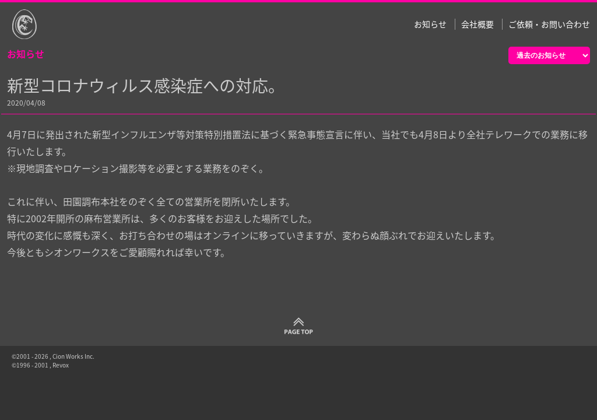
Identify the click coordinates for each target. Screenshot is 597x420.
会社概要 (477, 24)
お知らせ (430, 24)
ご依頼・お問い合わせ (549, 24)
